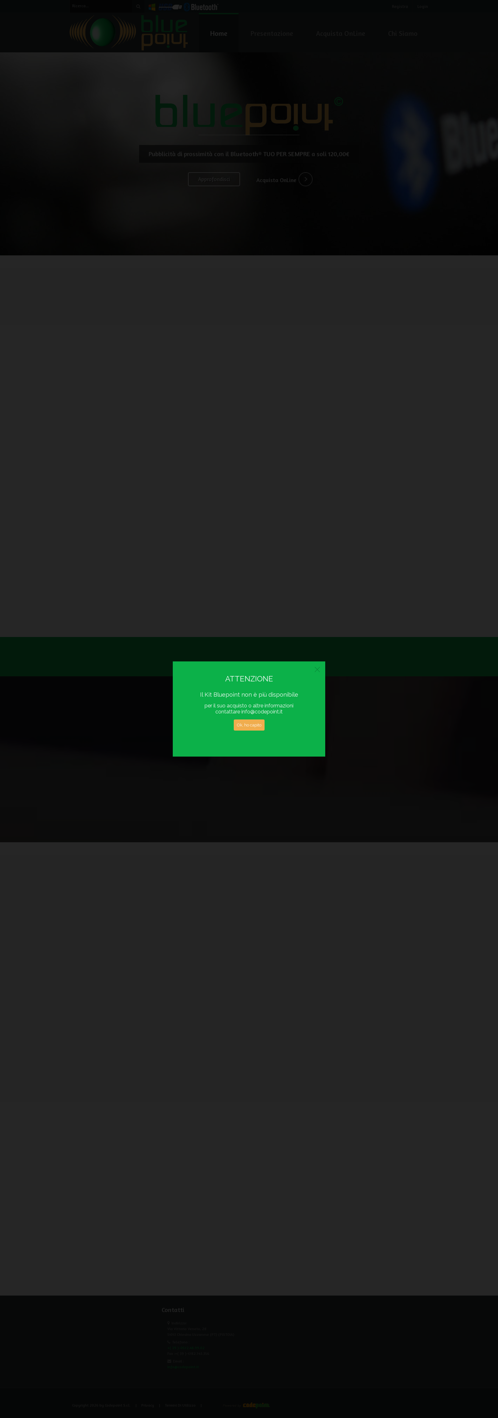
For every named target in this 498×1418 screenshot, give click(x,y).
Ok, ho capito (249, 725)
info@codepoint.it (262, 712)
